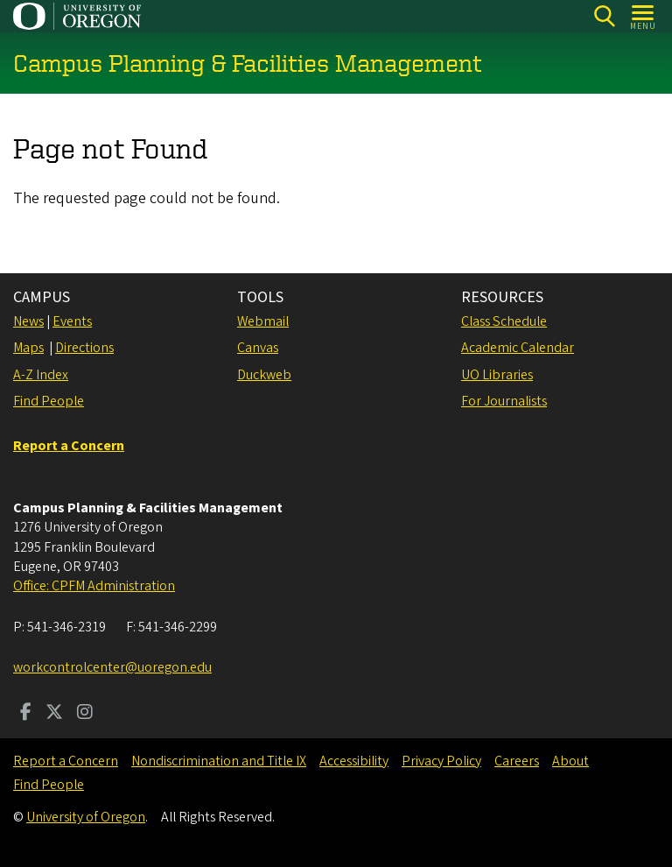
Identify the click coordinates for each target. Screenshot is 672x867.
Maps (28, 347)
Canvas (257, 347)
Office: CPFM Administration (94, 586)
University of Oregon (85, 817)
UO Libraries (497, 374)
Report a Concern (65, 761)
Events (72, 321)
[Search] (604, 16)
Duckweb (264, 374)
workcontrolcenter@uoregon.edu (112, 667)
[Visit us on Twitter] (54, 713)
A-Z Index (40, 374)
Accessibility (353, 761)
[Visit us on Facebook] (25, 713)
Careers (516, 761)
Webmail (263, 321)
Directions (84, 347)
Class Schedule (504, 321)
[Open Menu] (643, 16)
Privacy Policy (441, 761)
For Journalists (504, 401)
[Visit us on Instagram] (85, 713)
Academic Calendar (517, 347)
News (28, 321)
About (570, 761)
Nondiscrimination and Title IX (218, 761)
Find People (48, 401)
